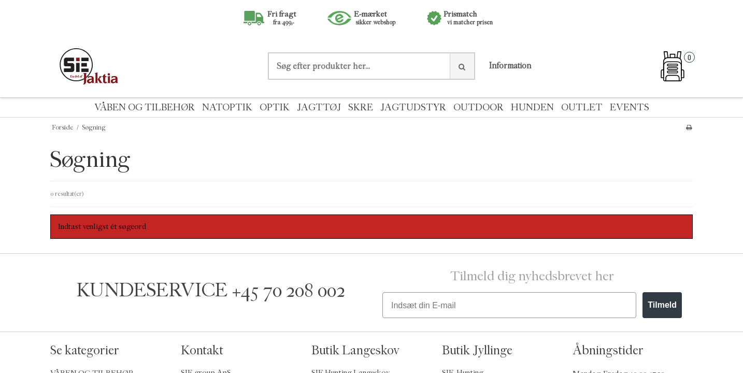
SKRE (360, 107)
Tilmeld (662, 304)
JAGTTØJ (319, 107)
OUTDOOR (478, 107)
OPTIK (275, 107)
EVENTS (629, 107)
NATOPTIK (227, 107)
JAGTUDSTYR (413, 107)
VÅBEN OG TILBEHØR (144, 107)
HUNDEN (532, 107)
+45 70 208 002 (288, 290)
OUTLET (582, 107)
